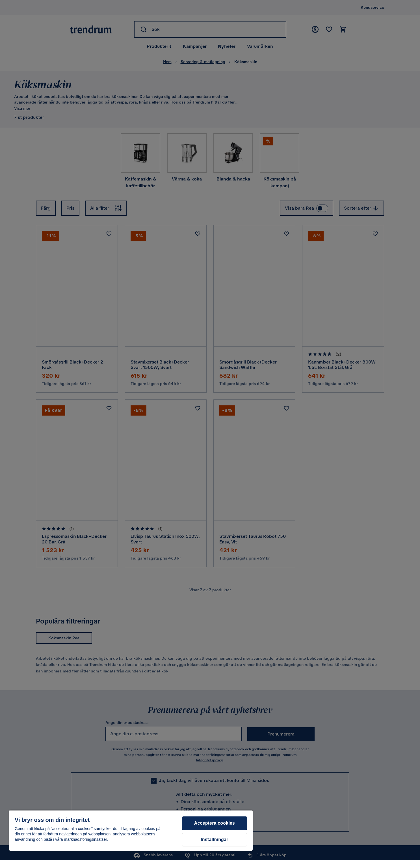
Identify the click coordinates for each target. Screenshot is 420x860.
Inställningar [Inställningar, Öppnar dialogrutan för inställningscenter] (214, 839)
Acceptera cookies (214, 823)
